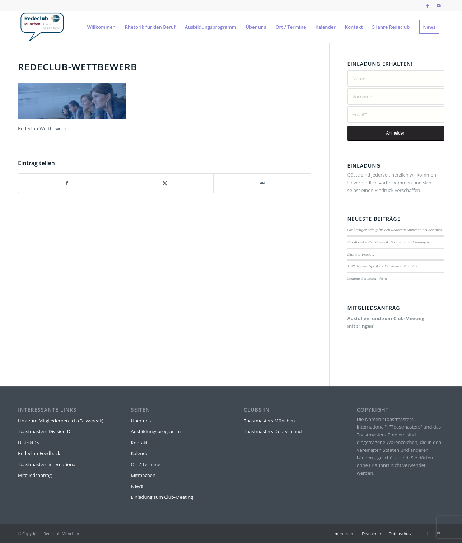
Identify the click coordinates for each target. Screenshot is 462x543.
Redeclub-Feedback (39, 453)
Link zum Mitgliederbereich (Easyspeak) (60, 420)
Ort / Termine (145, 464)
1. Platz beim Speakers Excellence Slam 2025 (383, 266)
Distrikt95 (28, 442)
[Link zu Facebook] (428, 5)
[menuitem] (101, 27)
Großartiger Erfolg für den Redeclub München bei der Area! (395, 230)
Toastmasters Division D (44, 431)
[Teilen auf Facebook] (67, 183)
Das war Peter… (360, 254)
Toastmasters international (47, 464)
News (137, 486)
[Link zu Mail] (438, 5)
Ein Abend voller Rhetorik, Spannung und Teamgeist (389, 242)
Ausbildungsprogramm (156, 431)
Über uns (141, 420)
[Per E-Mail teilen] (262, 183)
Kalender (140, 453)
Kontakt (139, 442)
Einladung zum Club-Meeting (162, 497)
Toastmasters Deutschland (273, 431)
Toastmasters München (269, 420)
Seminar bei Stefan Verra (367, 278)
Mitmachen (143, 475)
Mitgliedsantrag (35, 475)
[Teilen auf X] (165, 183)
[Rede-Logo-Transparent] (42, 27)
